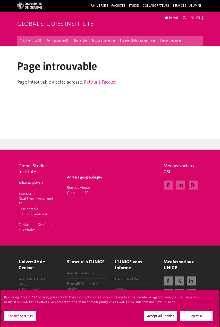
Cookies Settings (20, 318)
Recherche (80, 41)
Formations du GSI (58, 41)
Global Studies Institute (55, 24)
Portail (171, 17)
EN (198, 18)
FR (192, 18)
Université (99, 6)
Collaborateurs (156, 6)
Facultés (118, 6)
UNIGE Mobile (126, 279)
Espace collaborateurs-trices (137, 41)
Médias (120, 289)
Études (134, 6)
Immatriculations (80, 273)
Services (179, 6)
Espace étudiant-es (103, 41)
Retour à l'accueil (101, 82)
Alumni (195, 6)
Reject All (196, 318)
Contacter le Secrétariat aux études (37, 227)
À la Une (25, 41)
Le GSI (38, 41)
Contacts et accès (170, 41)
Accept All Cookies (160, 318)
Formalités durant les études (83, 286)
